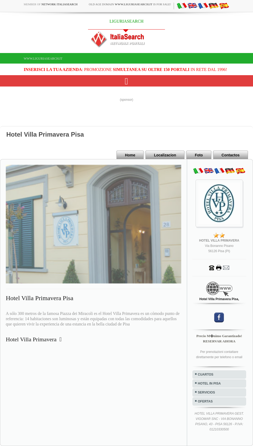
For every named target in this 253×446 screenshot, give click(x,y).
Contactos (231, 155)
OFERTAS (205, 401)
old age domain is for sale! (130, 4)
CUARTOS (205, 374)
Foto (199, 155)
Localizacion (165, 155)
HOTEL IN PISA (209, 383)
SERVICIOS (206, 392)
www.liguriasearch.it (43, 58)
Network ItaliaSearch (59, 4)
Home (130, 155)
